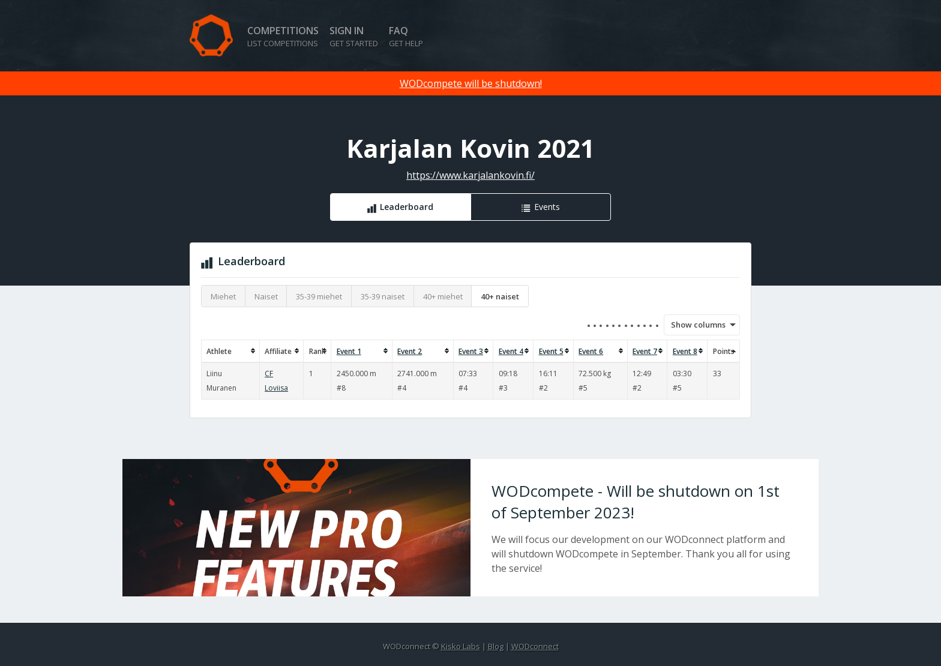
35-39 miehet (319, 296)
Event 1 (349, 351)
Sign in (353, 36)
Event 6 (591, 351)
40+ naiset (500, 296)
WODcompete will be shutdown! (471, 83)
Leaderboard (406, 206)
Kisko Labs (460, 646)
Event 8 (685, 351)
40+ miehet (443, 296)
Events (547, 206)
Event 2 (409, 351)
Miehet (223, 296)
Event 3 (470, 351)
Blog (496, 646)
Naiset (266, 296)
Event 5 (551, 351)
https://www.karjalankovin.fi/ (470, 175)
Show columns (694, 324)
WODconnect (535, 646)
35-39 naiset (382, 296)
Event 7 (645, 351)
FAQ (406, 36)
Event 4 (511, 351)
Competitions (283, 36)
